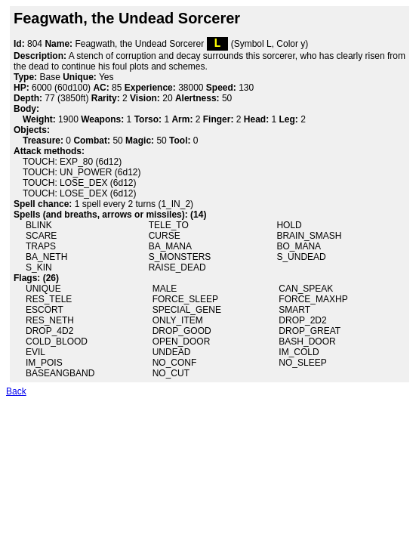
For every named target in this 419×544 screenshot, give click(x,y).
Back (16, 394)
